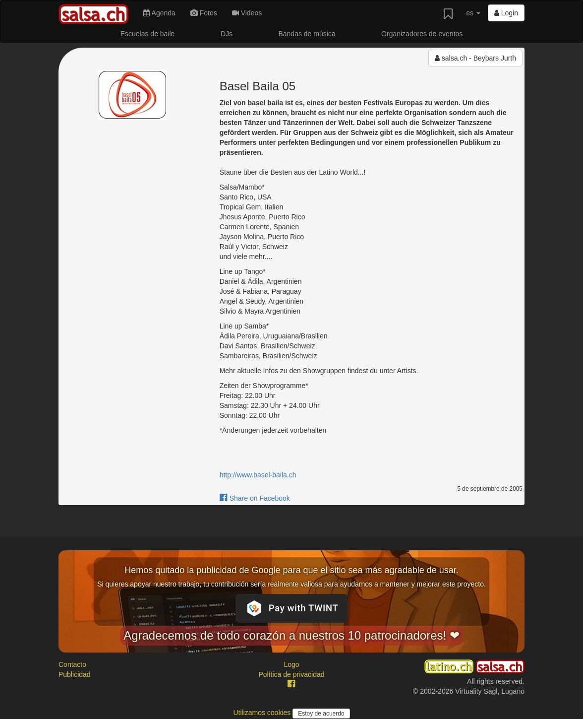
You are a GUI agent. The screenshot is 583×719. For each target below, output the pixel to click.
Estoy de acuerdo (321, 713)
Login (506, 13)
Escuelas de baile (147, 34)
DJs (227, 34)
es (473, 13)
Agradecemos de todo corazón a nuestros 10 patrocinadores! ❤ (291, 635)
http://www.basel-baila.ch (258, 475)
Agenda (159, 13)
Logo (291, 664)
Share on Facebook (255, 498)
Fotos (203, 13)
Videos (247, 13)
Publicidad (74, 674)
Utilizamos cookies (262, 713)
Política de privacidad (291, 674)
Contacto (72, 664)
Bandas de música (306, 34)
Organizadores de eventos (422, 34)
